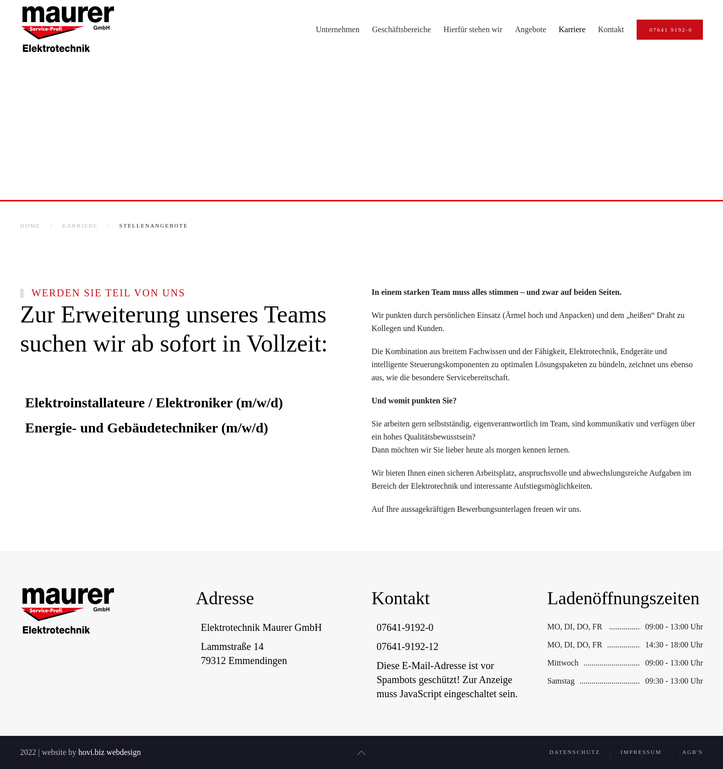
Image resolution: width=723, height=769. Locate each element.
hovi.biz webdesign (107, 752)
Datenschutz (574, 754)
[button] (359, 753)
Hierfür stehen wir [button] (472, 29)
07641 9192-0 (671, 30)
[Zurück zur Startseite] (67, 29)
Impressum (641, 754)
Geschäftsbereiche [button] (401, 29)
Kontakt (611, 29)
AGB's (692, 754)
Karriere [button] (572, 29)
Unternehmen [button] (337, 29)
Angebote (530, 29)
